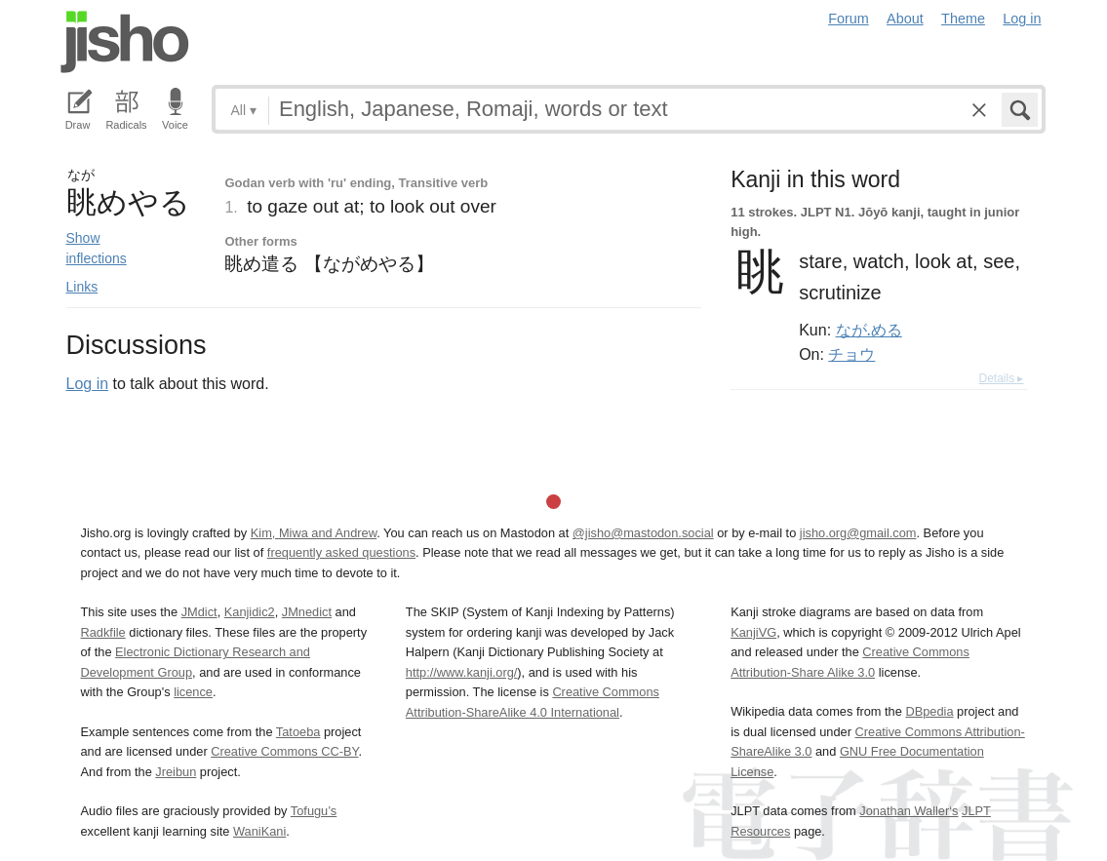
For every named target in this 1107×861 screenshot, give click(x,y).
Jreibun (175, 771)
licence (193, 692)
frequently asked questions (341, 552)
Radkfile (103, 632)
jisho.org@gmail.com (858, 533)
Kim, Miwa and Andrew (313, 533)
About (905, 18)
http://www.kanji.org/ (462, 672)
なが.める (869, 329)
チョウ (851, 354)
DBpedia (929, 711)
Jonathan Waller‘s (908, 810)
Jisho (124, 42)
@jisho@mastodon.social (643, 533)
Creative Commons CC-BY (284, 751)
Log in (1022, 18)
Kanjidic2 (249, 612)
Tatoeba (298, 731)
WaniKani (259, 831)
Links (82, 286)
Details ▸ (1000, 378)
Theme (963, 18)
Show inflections (96, 248)
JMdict (199, 612)
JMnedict (307, 612)
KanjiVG (753, 632)
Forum (848, 18)
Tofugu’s (313, 810)
